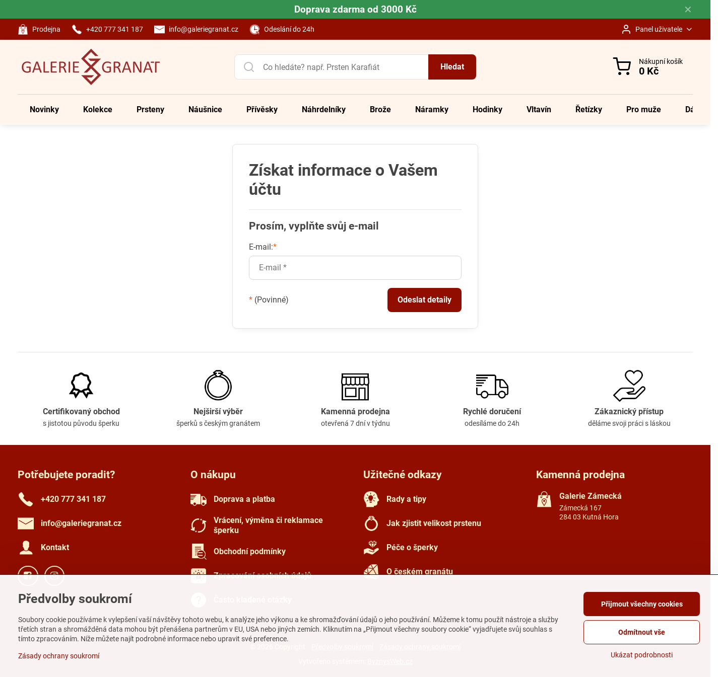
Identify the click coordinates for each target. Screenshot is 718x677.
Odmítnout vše (641, 632)
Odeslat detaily (424, 300)
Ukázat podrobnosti (642, 655)
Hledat (452, 66)
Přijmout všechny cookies (642, 604)
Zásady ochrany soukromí (58, 656)
